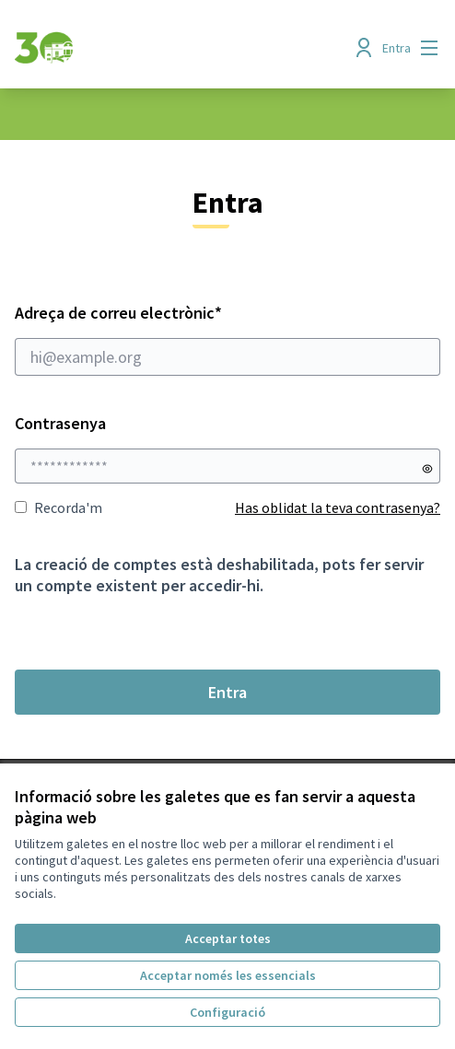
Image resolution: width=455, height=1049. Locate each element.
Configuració (227, 1012)
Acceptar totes (228, 938)
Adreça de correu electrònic (227, 339)
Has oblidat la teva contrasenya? (337, 507)
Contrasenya (60, 423)
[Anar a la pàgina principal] (173, 47)
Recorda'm (58, 507)
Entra (227, 692)
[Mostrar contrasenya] (427, 468)
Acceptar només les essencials (228, 975)
